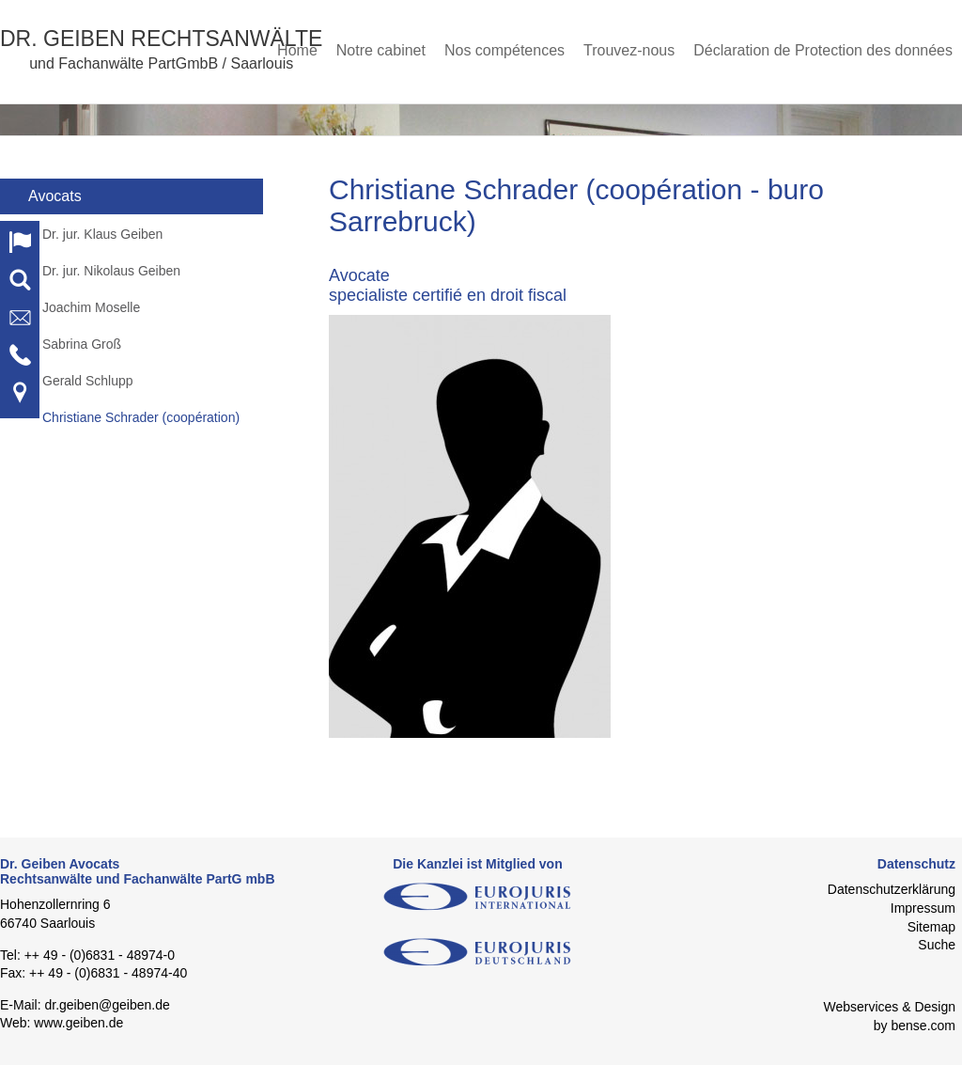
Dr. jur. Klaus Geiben (102, 234)
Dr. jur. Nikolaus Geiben (111, 270)
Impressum (923, 908)
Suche (936, 944)
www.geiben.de (78, 1022)
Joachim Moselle (91, 307)
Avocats (55, 196)
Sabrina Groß (81, 344)
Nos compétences (504, 50)
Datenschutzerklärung (891, 889)
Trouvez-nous (629, 50)
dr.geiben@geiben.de (106, 1004)
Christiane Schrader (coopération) (141, 417)
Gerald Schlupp (87, 380)
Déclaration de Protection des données (823, 50)
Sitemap (931, 926)
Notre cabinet (381, 50)
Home (297, 50)
